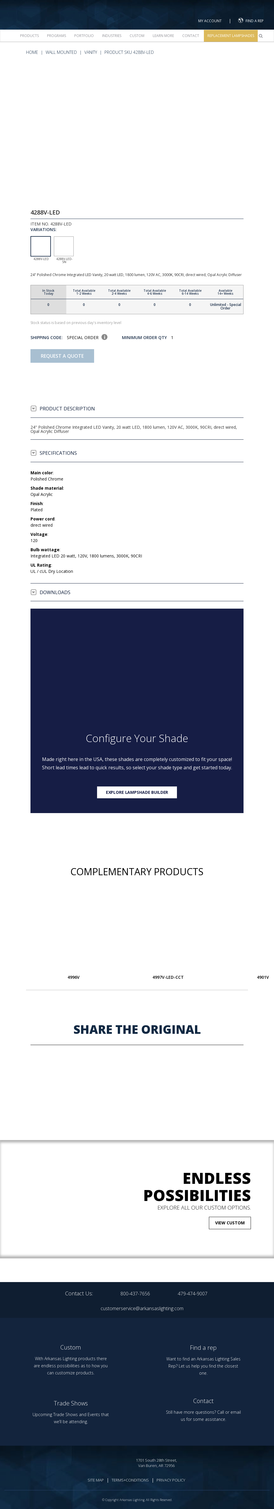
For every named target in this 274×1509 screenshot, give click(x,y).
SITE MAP (96, 1480)
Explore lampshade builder (137, 792)
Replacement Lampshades (230, 35)
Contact (190, 35)
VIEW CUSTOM (230, 1223)
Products (29, 35)
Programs (56, 35)
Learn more (163, 35)
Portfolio (84, 35)
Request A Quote (62, 356)
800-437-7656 (135, 1293)
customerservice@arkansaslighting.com (142, 1308)
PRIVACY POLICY (171, 1480)
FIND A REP (251, 20)
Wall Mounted (61, 52)
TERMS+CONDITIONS (130, 1480)
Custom (137, 35)
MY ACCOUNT (210, 20)
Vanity (90, 52)
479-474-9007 (192, 1293)
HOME (32, 52)
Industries (111, 35)
